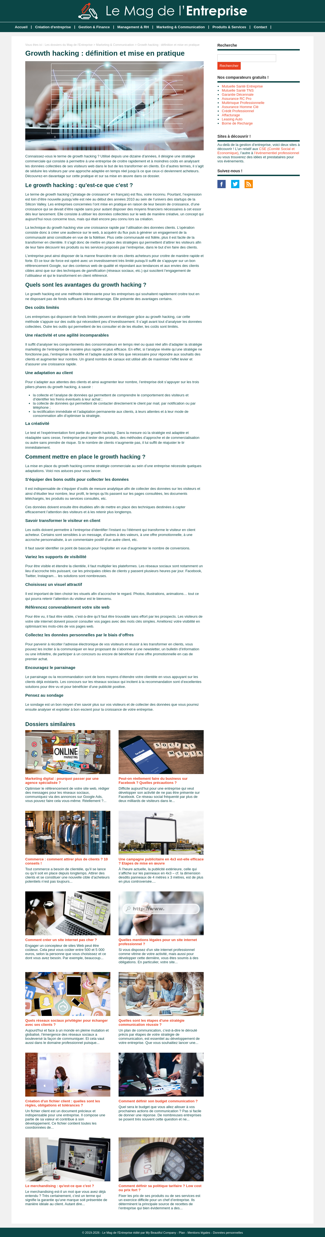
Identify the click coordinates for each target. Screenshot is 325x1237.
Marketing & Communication (180, 27)
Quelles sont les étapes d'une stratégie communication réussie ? (151, 1022)
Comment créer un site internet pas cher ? (61, 940)
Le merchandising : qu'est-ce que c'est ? (59, 1186)
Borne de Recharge (237, 123)
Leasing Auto (232, 119)
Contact (260, 27)
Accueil (21, 27)
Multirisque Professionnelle (243, 103)
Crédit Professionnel (238, 111)
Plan (182, 1232)
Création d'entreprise (53, 27)
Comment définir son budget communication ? (158, 1101)
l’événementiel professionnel (276, 153)
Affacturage (231, 115)
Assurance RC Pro (236, 99)
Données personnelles (228, 1232)
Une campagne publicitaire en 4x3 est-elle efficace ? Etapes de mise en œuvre (161, 861)
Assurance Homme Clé (240, 107)
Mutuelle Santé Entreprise (242, 86)
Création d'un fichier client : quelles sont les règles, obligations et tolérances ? (62, 1103)
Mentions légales (198, 1232)
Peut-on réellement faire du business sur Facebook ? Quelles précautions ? (153, 780)
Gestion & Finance (94, 27)
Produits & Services (229, 27)
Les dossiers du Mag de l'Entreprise (69, 44)
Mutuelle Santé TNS (238, 90)
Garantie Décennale (238, 94)
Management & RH (133, 27)
